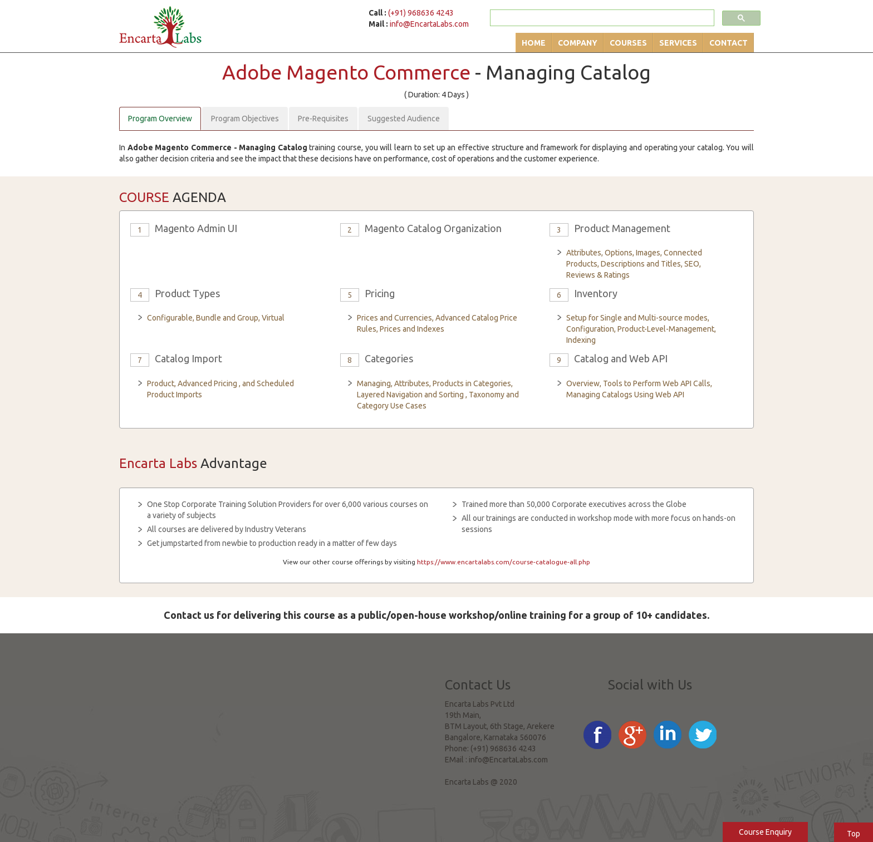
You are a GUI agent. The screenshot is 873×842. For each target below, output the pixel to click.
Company (577, 42)
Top (853, 833)
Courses (628, 42)
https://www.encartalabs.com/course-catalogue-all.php (503, 561)
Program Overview (160, 118)
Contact (728, 42)
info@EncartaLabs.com (429, 23)
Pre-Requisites (323, 118)
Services (678, 42)
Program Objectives (245, 118)
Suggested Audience (403, 118)
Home (534, 42)
